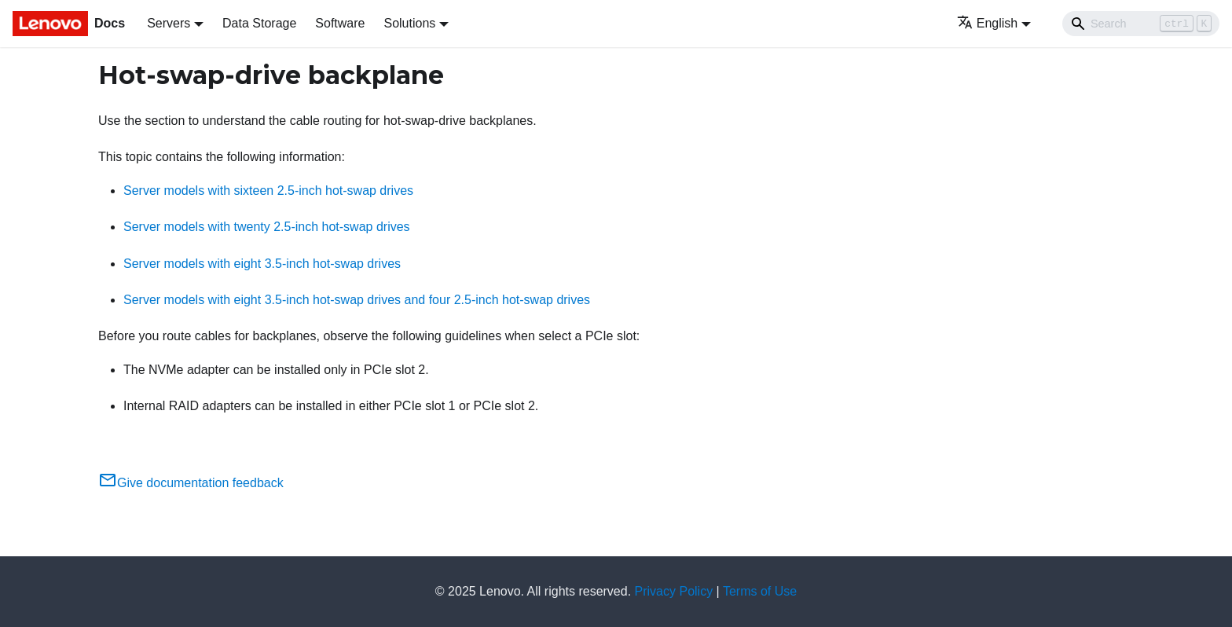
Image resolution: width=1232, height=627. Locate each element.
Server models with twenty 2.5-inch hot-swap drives (266, 226)
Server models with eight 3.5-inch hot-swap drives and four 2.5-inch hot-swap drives (356, 299)
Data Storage (259, 23)
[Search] (1140, 23)
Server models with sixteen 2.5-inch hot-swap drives (268, 190)
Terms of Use (760, 591)
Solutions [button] (409, 23)
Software (340, 23)
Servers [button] (168, 23)
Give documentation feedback (191, 483)
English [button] (987, 23)
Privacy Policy (674, 591)
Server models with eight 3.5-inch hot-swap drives (262, 263)
